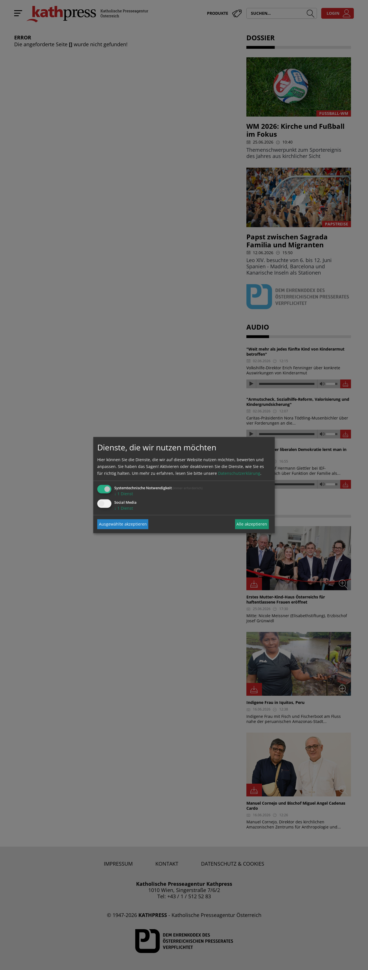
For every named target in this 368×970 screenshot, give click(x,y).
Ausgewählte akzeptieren (123, 524)
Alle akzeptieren (251, 524)
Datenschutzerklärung (239, 473)
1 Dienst (123, 493)
